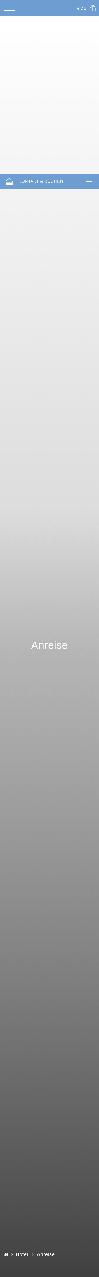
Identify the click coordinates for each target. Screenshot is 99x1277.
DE (83, 8)
